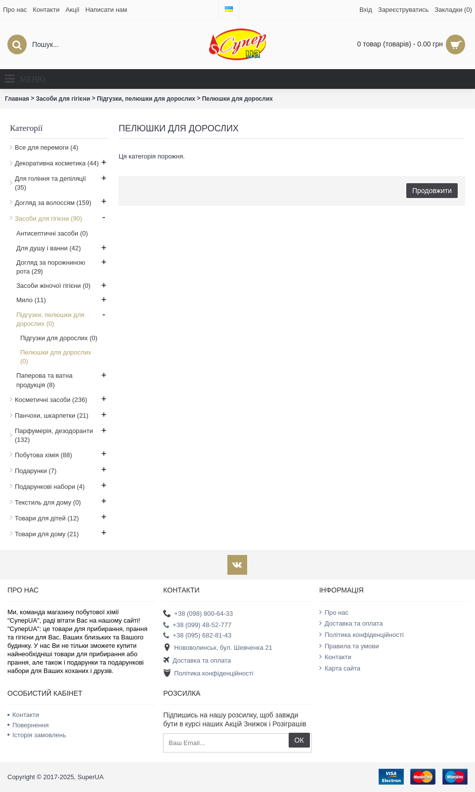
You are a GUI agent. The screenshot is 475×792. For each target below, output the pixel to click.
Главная (17, 98)
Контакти (335, 657)
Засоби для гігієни (63, 98)
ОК (299, 740)
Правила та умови (349, 646)
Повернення (28, 725)
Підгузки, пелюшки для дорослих (146, 98)
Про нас (333, 612)
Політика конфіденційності (208, 674)
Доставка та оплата (197, 661)
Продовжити (432, 191)
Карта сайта (339, 668)
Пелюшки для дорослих (237, 98)
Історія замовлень (36, 735)
